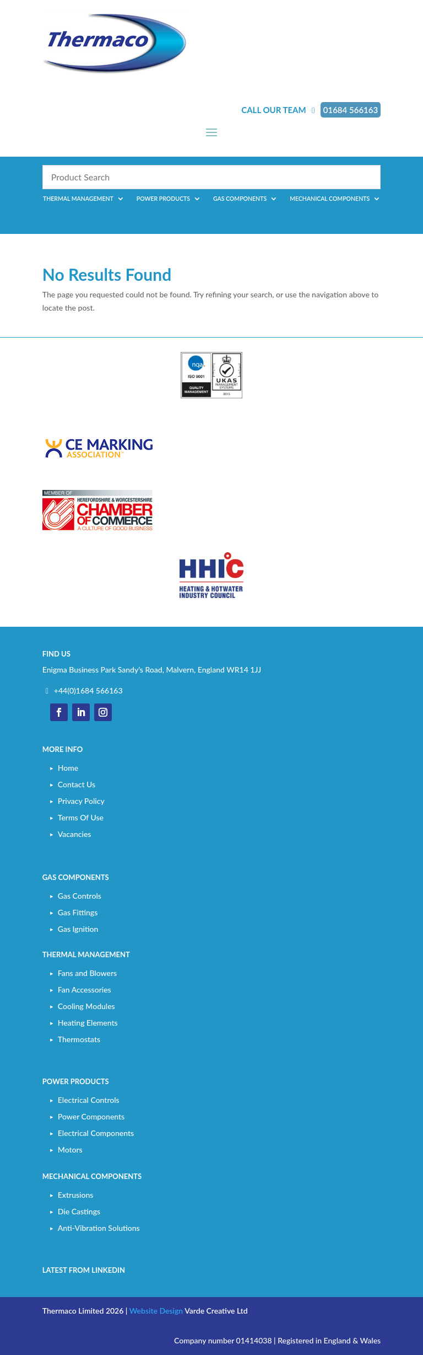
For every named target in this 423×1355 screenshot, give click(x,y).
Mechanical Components (330, 198)
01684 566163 (350, 110)
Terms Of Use (81, 817)
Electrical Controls (89, 1100)
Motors (70, 1149)
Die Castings (79, 1211)
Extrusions (76, 1194)
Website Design (156, 1310)
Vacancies (74, 834)
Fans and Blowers (87, 973)
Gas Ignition (78, 928)
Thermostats (79, 1039)
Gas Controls (79, 895)
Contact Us (76, 784)
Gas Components (240, 198)
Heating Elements (88, 1022)
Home (68, 767)
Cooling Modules (86, 1006)
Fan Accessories (84, 989)
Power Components (91, 1116)
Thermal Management (78, 198)
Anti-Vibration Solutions (99, 1228)
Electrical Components (96, 1133)
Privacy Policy (81, 800)
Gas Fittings (77, 912)
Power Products (163, 198)
